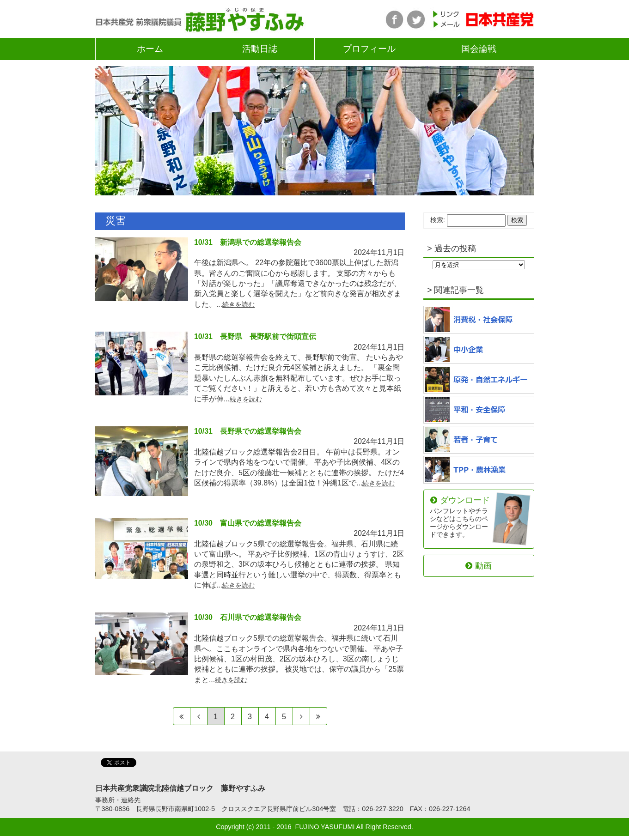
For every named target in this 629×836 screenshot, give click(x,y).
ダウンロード (460, 517)
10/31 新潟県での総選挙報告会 (247, 242)
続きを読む (238, 304)
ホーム (150, 49)
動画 (478, 565)
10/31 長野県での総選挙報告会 (247, 431)
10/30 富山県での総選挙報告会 (247, 523)
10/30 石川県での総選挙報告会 (247, 617)
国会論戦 (478, 49)
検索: (437, 220)
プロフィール (369, 49)
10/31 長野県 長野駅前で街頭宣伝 (255, 336)
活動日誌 (259, 49)
